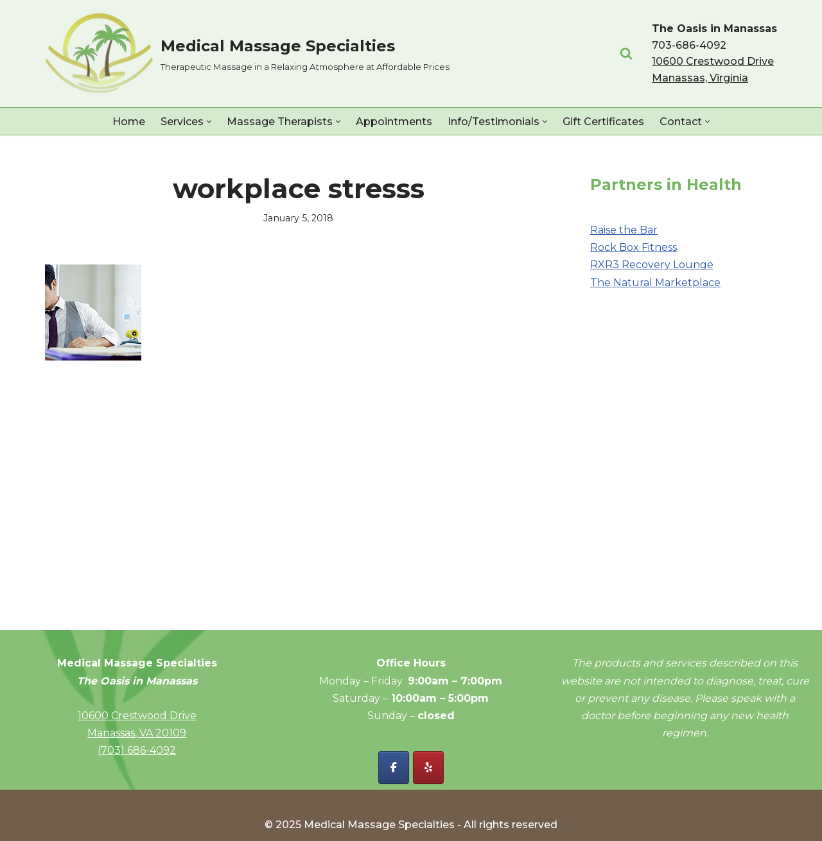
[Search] (626, 53)
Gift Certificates (603, 121)
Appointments (394, 121)
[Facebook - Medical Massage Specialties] (393, 767)
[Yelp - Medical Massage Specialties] (428, 767)
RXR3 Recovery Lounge (651, 265)
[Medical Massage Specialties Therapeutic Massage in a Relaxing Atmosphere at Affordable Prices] (247, 54)
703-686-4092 (689, 45)
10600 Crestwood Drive (137, 715)
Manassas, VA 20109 (136, 733)
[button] (209, 121)
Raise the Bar (624, 230)
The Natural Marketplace (655, 282)
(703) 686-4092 (137, 750)
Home (128, 121)
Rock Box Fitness (633, 247)
